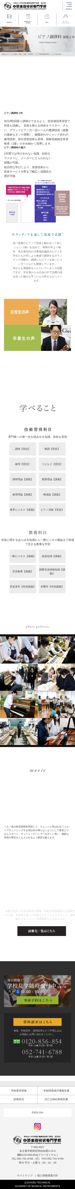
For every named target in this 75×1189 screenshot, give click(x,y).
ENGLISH (37, 1112)
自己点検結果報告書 (56, 1099)
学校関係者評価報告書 (56, 1090)
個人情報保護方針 (47, 1175)
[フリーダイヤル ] (37, 1154)
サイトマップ (25, 1175)
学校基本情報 (19, 1090)
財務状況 (19, 1099)
